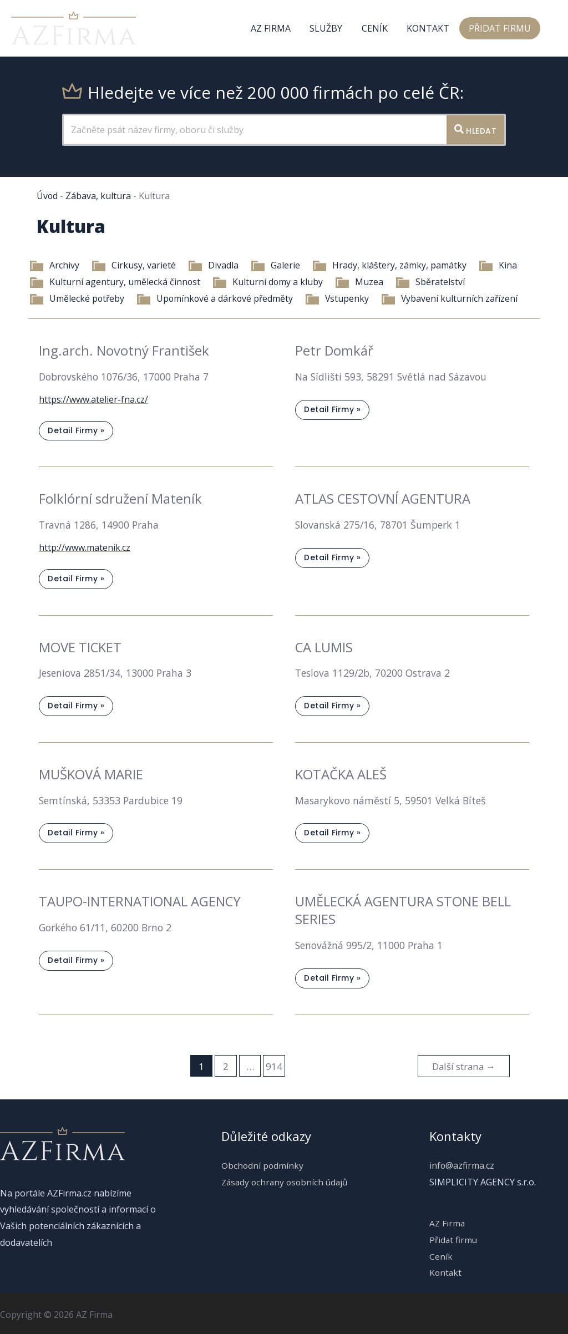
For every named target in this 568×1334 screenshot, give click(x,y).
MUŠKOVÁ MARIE (91, 773)
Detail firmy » (75, 432)
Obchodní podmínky (260, 1163)
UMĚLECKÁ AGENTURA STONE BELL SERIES (403, 908)
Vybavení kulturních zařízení (453, 298)
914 (273, 1063)
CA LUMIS (324, 646)
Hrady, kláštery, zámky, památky (388, 265)
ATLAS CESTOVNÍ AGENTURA (383, 498)
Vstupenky (340, 298)
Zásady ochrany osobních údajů (284, 1179)
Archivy (53, 265)
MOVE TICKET (80, 646)
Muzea (359, 282)
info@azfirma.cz (462, 1163)
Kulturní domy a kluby (268, 282)
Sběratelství (430, 282)
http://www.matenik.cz (84, 546)
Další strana (462, 1063)
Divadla (213, 265)
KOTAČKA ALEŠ (341, 773)
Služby (331, 28)
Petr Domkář (334, 350)
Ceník (378, 28)
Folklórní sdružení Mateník (120, 498)
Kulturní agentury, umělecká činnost (114, 282)
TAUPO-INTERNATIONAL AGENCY (140, 899)
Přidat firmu (500, 28)
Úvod (47, 196)
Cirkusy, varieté (133, 265)
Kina (497, 265)
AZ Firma (277, 28)
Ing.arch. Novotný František (124, 350)
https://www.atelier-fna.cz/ (93, 399)
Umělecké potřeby (76, 298)
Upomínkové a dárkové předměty (216, 298)
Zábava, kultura (98, 196)
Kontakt (430, 28)
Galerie (275, 265)
